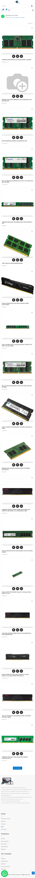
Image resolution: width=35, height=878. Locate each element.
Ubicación (3, 869)
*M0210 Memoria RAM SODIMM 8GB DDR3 (12, 263)
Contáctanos (4, 846)
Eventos (3, 821)
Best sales (4, 844)
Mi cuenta (3, 829)
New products (5, 841)
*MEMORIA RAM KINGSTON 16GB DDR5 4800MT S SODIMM (16, 59)
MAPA (22, 17)
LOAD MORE (17, 768)
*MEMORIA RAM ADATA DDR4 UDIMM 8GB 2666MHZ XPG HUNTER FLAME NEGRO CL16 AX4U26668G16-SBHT (16, 510)
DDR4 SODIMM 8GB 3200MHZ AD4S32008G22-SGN (14, 141)
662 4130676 (15, 17)
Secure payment (5, 866)
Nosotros (3, 864)
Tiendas (3, 824)
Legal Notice (4, 861)
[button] (13, 56)
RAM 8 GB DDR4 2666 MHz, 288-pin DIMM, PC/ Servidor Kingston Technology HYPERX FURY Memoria (15, 675)
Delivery (3, 858)
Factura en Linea (5, 818)
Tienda (3, 838)
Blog (2, 826)
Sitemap (3, 849)
